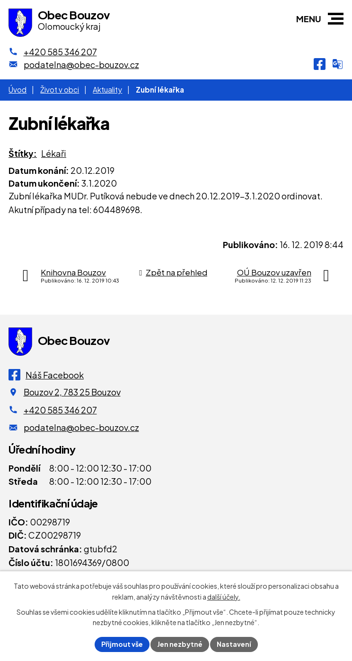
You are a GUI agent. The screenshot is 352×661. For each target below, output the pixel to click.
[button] (335, 19)
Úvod (17, 89)
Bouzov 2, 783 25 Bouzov (72, 391)
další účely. (223, 596)
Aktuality (107, 89)
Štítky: (23, 153)
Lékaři (53, 153)
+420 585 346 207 (60, 409)
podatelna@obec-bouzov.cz (81, 427)
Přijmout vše (122, 644)
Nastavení (234, 644)
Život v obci (59, 89)
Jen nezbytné (179, 644)
